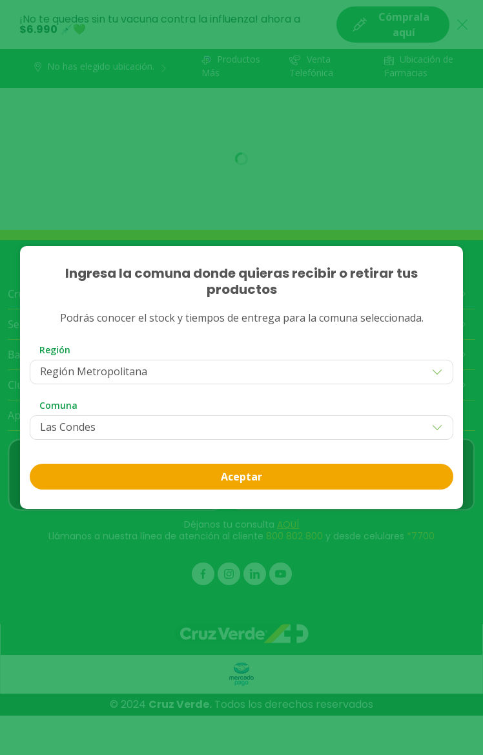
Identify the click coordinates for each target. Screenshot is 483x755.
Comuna (58, 405)
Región (54, 350)
